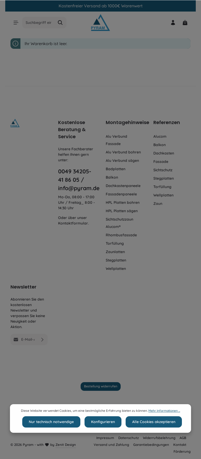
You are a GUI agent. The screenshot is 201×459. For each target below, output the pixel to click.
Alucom (159, 136)
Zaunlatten (115, 251)
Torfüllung (115, 243)
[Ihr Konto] (172, 22)
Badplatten (115, 169)
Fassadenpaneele (121, 194)
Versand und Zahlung (111, 444)
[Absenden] (42, 339)
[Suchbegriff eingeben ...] (39, 22)
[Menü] (16, 22)
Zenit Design (65, 444)
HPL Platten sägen (122, 211)
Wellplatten (116, 268)
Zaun (157, 203)
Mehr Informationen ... (164, 416)
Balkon (112, 177)
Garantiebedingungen (151, 444)
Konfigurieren (103, 427)
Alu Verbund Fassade (116, 140)
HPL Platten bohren (122, 202)
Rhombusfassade (121, 235)
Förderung (182, 451)
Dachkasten (163, 153)
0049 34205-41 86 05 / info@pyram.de (76, 179)
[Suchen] (61, 22)
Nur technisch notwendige (51, 427)
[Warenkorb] (185, 22)
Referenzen (166, 122)
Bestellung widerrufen (100, 386)
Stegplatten (116, 260)
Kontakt (179, 444)
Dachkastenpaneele (123, 185)
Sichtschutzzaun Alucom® (119, 223)
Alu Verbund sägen (122, 160)
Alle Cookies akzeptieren (153, 427)
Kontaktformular (73, 223)
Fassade (160, 161)
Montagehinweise (127, 122)
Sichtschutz (162, 170)
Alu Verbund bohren (123, 152)
